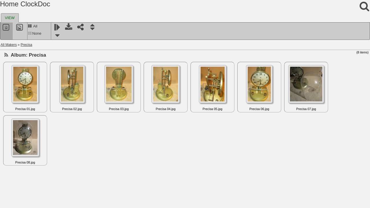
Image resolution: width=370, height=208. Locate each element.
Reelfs (14, 137)
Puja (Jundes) (20, 88)
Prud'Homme (20, 81)
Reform (15, 144)
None (34, 33)
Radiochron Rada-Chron (28, 109)
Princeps (16, 67)
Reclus (15, 123)
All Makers (9, 45)
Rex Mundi (18, 178)
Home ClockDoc (25, 4)
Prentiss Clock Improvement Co (34, 60)
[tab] (10, 18)
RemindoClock (21, 157)
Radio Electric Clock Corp (29, 102)
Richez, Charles (22, 199)
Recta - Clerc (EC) (24, 130)
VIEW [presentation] (10, 18)
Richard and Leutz (24, 192)
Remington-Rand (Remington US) (36, 164)
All (32, 26)
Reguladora (18, 150)
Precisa (26, 45)
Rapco (15, 116)
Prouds (15, 74)
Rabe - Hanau (20, 95)
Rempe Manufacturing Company (35, 171)
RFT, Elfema (19, 185)
